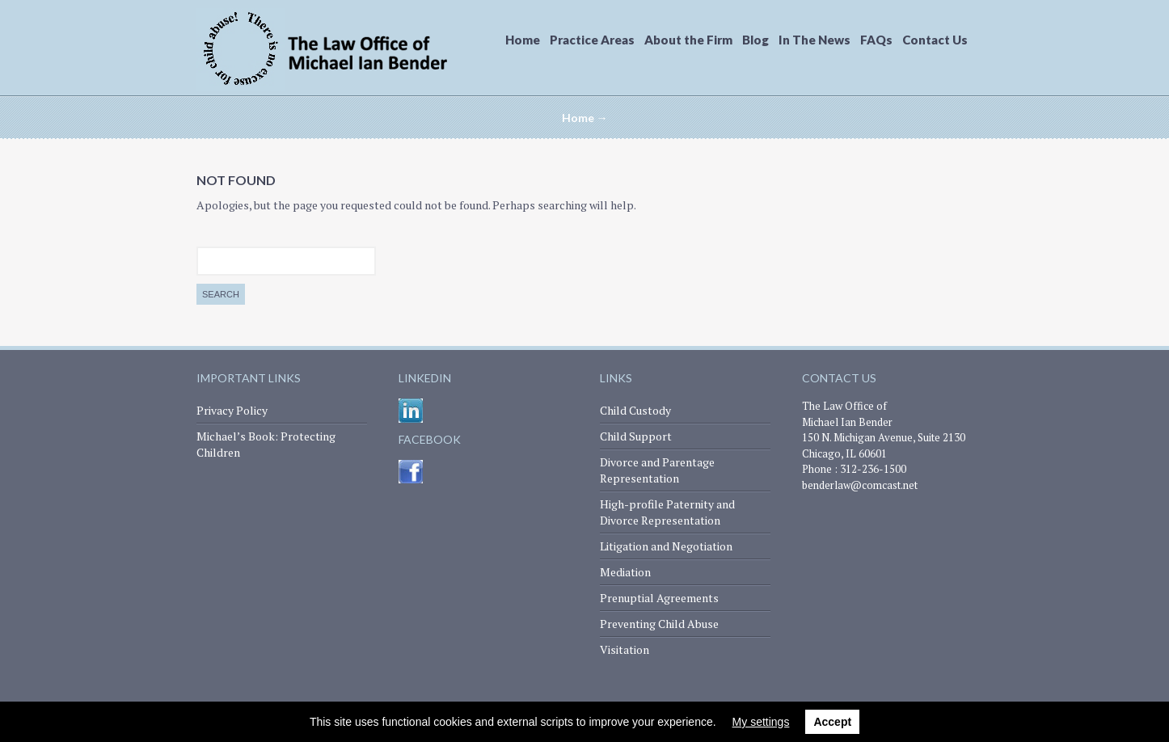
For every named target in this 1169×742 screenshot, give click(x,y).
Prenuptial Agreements (659, 597)
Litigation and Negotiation (666, 546)
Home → (585, 117)
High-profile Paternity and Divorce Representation (667, 512)
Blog (755, 39)
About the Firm (688, 39)
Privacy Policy (232, 410)
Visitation (624, 649)
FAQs (876, 39)
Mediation (625, 572)
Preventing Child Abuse (659, 623)
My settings (761, 721)
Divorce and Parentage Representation (657, 470)
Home (522, 39)
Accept (832, 721)
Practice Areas (592, 39)
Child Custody (635, 410)
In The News (814, 39)
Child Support (636, 436)
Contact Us (935, 39)
